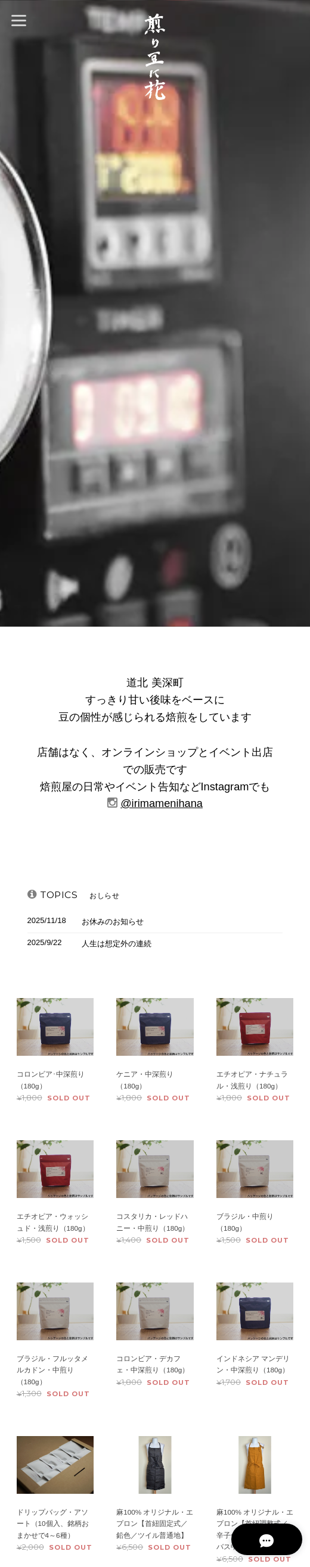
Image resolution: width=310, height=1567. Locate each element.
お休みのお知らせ (113, 921)
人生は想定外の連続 (116, 943)
